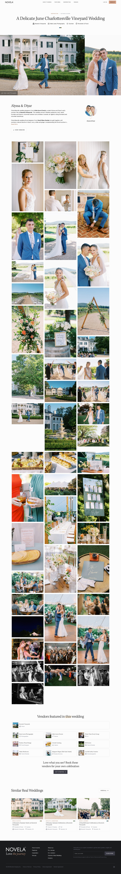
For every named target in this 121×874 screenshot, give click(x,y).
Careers (50, 858)
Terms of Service (27, 866)
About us (50, 848)
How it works (36, 848)
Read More (14, 124)
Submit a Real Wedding (54, 855)
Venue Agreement (47, 866)
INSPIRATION (67, 2)
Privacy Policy (37, 866)
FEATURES (57, 2)
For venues (51, 850)
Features (34, 850)
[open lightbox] (27, 151)
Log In (105, 2)
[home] (9, 2)
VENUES (76, 2)
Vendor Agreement (58, 866)
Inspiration (35, 853)
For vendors (51, 853)
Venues (34, 855)
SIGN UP (112, 2)
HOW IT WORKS (47, 2)
